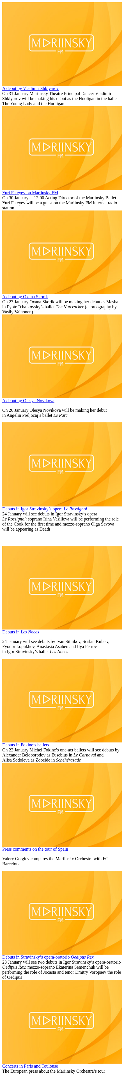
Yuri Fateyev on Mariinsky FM (30, 192)
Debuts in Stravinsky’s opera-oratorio (48, 957)
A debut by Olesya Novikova (28, 400)
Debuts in (20, 632)
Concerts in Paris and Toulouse (30, 1066)
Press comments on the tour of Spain (35, 849)
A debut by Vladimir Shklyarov (30, 88)
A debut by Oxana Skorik (25, 296)
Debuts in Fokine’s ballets (25, 744)
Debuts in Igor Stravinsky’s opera (44, 508)
